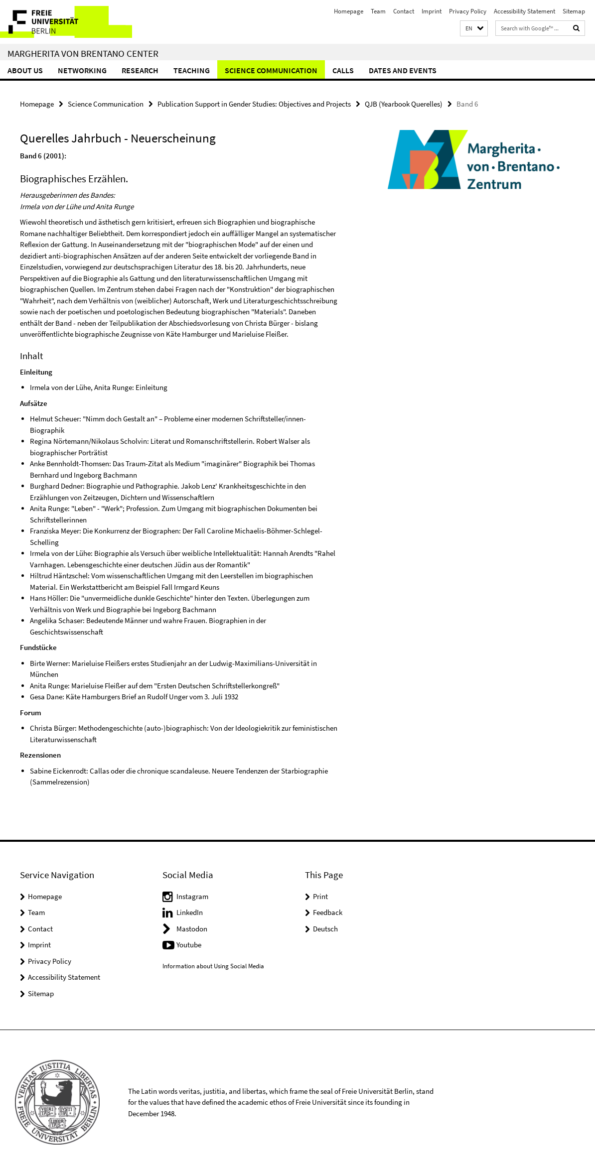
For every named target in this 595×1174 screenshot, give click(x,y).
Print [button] (320, 896)
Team (378, 11)
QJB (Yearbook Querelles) (404, 103)
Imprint (432, 11)
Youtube (188, 944)
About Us (25, 70)
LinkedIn (189, 911)
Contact (403, 11)
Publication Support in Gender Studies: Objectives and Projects (254, 103)
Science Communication (271, 70)
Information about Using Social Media (213, 965)
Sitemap (574, 11)
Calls (343, 70)
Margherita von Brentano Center (82, 53)
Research (140, 70)
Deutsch (325, 928)
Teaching (191, 70)
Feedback (327, 911)
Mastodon (191, 928)
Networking (82, 70)
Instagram (192, 896)
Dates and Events (403, 70)
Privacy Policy (467, 11)
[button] (474, 28)
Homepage (348, 11)
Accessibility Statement (524, 11)
